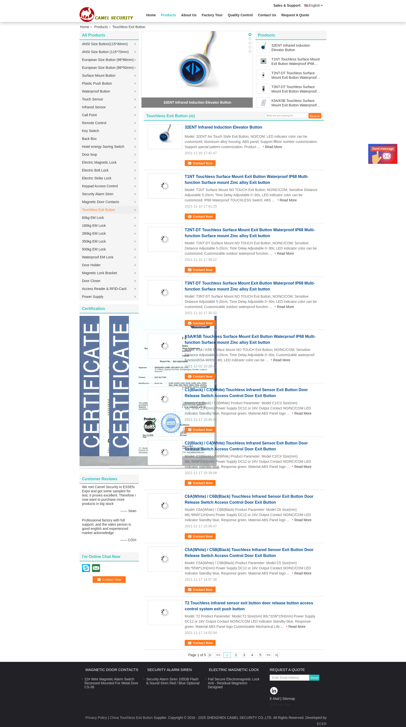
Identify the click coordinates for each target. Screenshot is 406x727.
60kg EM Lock (93, 218)
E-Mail (275, 699)
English (316, 5)
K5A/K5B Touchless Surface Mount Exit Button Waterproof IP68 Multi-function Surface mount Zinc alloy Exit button (294, 103)
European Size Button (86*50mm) (108, 68)
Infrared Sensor (94, 107)
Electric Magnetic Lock (99, 162)
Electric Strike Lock (96, 178)
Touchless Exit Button (98, 210)
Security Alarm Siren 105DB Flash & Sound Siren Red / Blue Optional (173, 681)
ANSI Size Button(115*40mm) (105, 44)
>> (268, 655)
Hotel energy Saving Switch (103, 147)
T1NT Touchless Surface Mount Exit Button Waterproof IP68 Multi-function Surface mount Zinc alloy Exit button (297, 61)
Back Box (89, 139)
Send (314, 678)
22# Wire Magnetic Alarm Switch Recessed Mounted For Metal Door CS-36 (111, 683)
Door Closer (91, 281)
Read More (273, 147)
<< (218, 655)
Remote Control (94, 123)
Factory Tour (212, 15)
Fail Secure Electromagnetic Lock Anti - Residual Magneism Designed (234, 683)
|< (210, 655)
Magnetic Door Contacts (100, 202)
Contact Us (267, 15)
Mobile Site (280, 705)
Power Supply (92, 297)
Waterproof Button (96, 91)
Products (168, 15)
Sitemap (288, 699)
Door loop (89, 154)
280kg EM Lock (94, 233)
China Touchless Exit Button (131, 718)
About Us (189, 15)
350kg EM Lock (94, 241)
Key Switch (90, 131)
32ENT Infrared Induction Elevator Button (197, 102)
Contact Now (202, 163)
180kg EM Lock (94, 226)
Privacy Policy (96, 718)
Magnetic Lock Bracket (99, 273)
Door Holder (91, 265)
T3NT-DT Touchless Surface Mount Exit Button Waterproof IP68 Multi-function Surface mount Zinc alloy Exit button (294, 89)
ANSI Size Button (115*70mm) (105, 52)
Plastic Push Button (97, 83)
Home (151, 15)
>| (276, 655)
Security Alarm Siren (97, 194)
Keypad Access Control (100, 186)
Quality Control (240, 15)
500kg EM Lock (94, 249)
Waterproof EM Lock (97, 257)
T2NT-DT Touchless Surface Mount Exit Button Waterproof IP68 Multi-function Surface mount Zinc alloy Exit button (294, 75)
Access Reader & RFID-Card (104, 289)
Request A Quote (295, 15)
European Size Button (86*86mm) (108, 60)
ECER (321, 724)
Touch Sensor (92, 99)
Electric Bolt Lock (95, 170)
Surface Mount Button (98, 75)
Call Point (89, 115)
